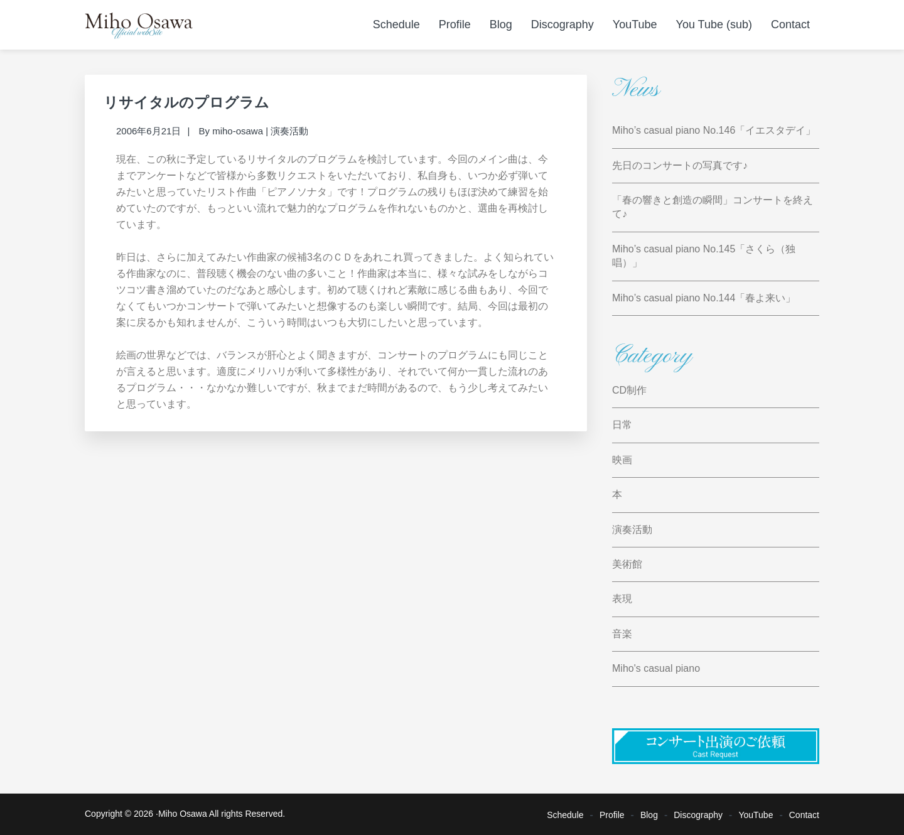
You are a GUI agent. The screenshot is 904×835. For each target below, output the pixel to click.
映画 (622, 460)
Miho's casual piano (656, 668)
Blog (649, 814)
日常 (622, 424)
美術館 (627, 564)
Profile (612, 814)
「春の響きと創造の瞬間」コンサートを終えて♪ (712, 207)
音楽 (622, 633)
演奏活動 (289, 131)
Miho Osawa (182, 814)
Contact (804, 814)
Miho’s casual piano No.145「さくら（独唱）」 (703, 256)
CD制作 (629, 390)
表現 (622, 598)
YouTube (755, 814)
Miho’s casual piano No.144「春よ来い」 (703, 298)
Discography (698, 814)
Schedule (565, 814)
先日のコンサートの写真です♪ (680, 165)
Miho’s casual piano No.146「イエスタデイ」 (713, 130)
